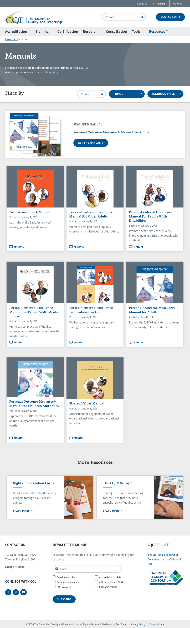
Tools (137, 31)
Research (91, 31)
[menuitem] (19, 31)
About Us (142, 3)
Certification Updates (68, 582)
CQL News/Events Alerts (111, 582)
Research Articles (108, 586)
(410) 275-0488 (14, 567)
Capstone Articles (66, 577)
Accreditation (16, 31)
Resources (159, 31)
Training (42, 31)
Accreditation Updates (110, 577)
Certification (68, 31)
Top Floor (121, 623)
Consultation (117, 31)
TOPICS (127, 94)
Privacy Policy (137, 624)
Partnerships (160, 3)
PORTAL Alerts (64, 586)
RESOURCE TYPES (166, 94)
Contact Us (170, 17)
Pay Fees (177, 3)
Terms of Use (156, 624)
